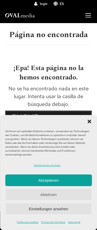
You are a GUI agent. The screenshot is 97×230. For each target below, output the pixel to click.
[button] (89, 121)
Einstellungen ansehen (48, 209)
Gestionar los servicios (47, 165)
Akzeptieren (48, 180)
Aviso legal (74, 222)
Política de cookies (28, 222)
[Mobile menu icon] (88, 15)
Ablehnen (48, 194)
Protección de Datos (53, 222)
